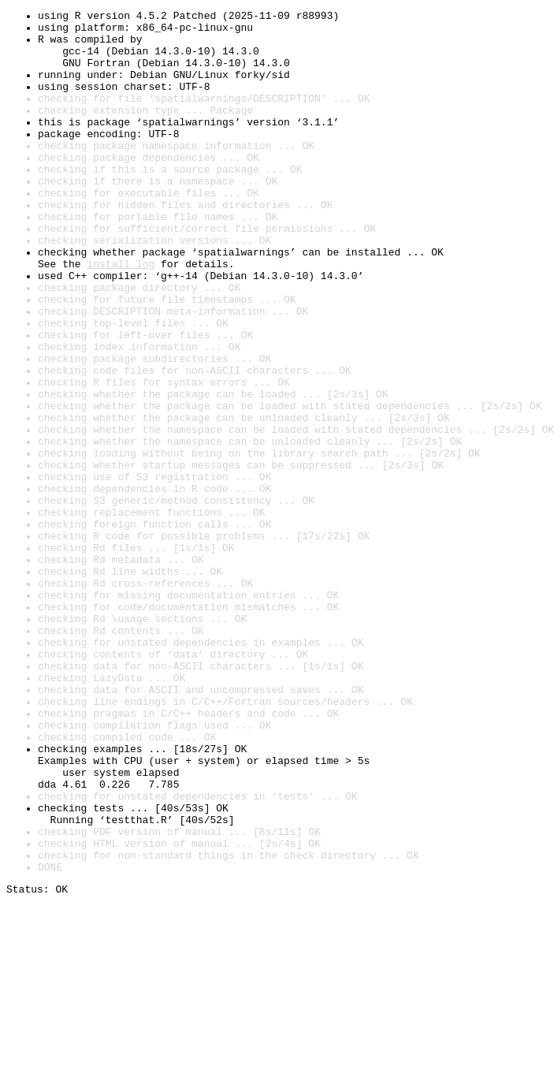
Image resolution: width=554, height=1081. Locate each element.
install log (120, 315)
